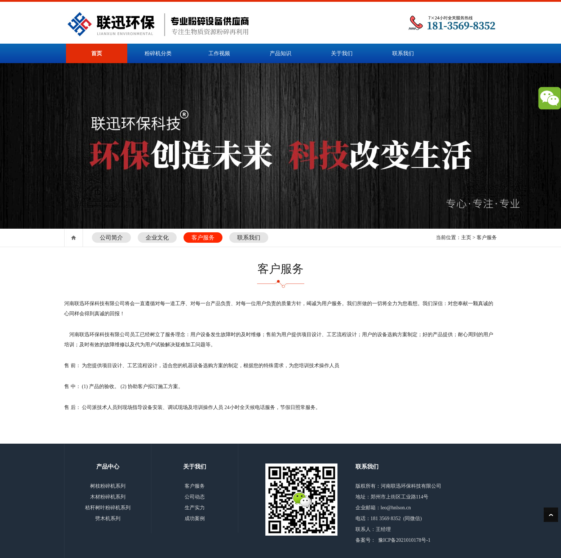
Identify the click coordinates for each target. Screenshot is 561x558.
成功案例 (195, 518)
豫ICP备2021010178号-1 (404, 540)
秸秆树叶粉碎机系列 (108, 507)
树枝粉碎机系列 (107, 486)
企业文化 (157, 237)
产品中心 (107, 466)
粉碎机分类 (158, 53)
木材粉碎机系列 (107, 497)
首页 (96, 53)
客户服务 (203, 237)
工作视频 (219, 53)
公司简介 (111, 237)
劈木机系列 (107, 518)
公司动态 (195, 497)
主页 (466, 237)
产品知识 (280, 53)
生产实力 (195, 507)
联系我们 (403, 53)
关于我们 (342, 53)
